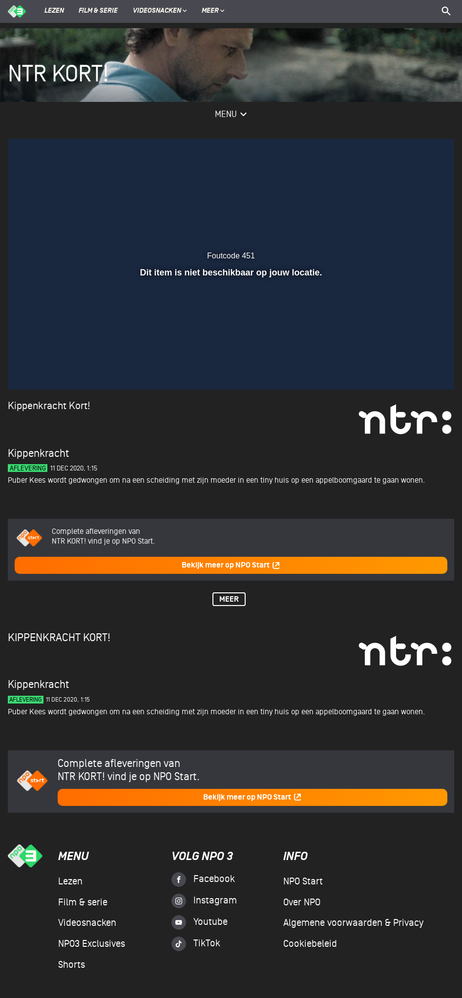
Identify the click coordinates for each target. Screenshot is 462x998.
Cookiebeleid (310, 944)
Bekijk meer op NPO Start (231, 565)
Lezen (54, 11)
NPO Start (303, 881)
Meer (213, 11)
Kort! (79, 405)
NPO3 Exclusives (91, 944)
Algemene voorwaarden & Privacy (353, 923)
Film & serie (98, 11)
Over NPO (301, 902)
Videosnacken (157, 11)
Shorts (71, 964)
